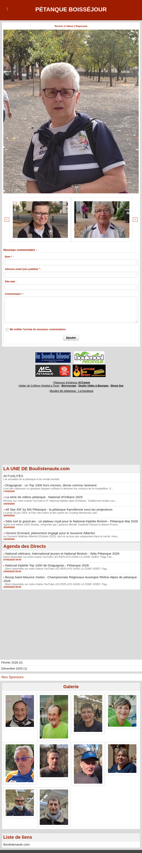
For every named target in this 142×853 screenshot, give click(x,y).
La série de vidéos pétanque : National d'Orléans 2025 (40, 493)
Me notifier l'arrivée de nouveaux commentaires (38, 328)
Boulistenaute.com (15, 834)
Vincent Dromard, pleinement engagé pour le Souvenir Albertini (45, 528)
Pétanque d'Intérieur (71, 381)
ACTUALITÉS (12, 473)
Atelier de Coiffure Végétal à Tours (43, 384)
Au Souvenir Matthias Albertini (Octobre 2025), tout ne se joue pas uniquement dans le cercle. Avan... (59, 531)
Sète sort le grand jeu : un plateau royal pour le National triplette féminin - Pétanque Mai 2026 (65, 517)
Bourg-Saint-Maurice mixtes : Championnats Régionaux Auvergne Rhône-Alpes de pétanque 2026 (68, 571)
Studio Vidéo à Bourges (90, 384)
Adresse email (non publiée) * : (23, 268)
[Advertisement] (71, 431)
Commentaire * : (14, 293)
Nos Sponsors (12, 667)
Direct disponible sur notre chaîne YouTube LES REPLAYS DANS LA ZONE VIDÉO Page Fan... (56, 551)
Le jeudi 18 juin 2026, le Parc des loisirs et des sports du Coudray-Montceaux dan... (49, 508)
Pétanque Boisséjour (71, 9)
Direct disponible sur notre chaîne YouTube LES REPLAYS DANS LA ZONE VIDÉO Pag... (54, 563)
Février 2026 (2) (11, 652)
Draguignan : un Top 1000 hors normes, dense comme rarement (46, 482)
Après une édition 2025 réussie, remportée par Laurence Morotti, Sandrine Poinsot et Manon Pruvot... (59, 520)
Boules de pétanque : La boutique (72, 388)
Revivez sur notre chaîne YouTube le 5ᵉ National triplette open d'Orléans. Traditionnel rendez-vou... (57, 497)
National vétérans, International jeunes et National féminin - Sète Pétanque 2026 (56, 548)
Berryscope (69, 384)
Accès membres (71, 846)
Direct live (110, 384)
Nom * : (9, 256)
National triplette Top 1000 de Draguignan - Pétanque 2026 (43, 560)
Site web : (10, 281)
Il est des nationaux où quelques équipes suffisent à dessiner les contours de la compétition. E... (56, 485)
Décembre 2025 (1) (13, 658)
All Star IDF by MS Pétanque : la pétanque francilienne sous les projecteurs (53, 505)
